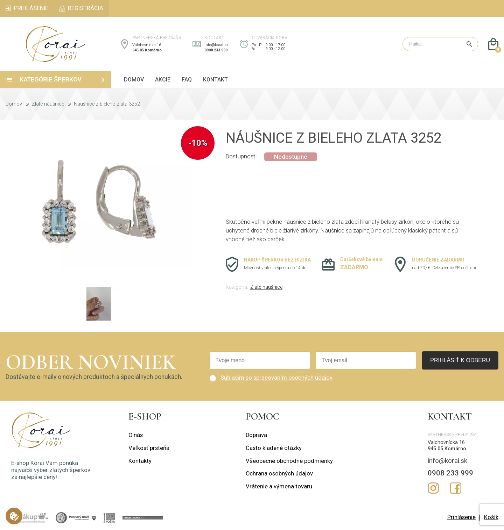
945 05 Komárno (147, 50)
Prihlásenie (461, 517)
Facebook (455, 488)
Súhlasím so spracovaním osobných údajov (276, 377)
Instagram (433, 488)
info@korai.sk (216, 45)
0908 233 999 (215, 50)
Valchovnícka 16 (146, 45)
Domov (14, 104)
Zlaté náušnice (48, 104)
